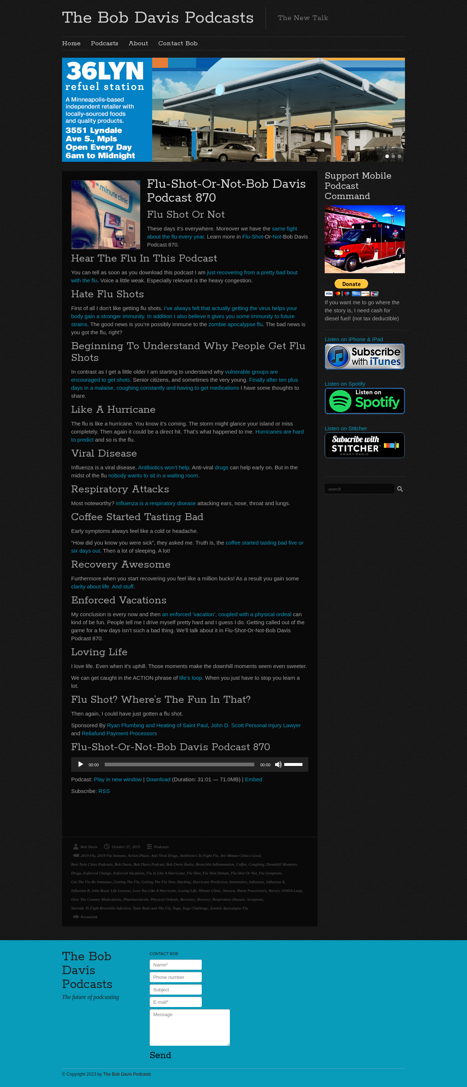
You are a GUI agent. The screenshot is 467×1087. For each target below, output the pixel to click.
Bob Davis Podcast (149, 864)
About (138, 43)
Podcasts (104, 43)
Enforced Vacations (128, 873)
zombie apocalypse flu (236, 324)
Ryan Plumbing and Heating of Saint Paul (157, 725)
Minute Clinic (209, 890)
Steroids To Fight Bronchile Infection (101, 908)
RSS (104, 791)
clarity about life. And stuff (102, 586)
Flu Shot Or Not (244, 873)
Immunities (238, 882)
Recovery (187, 899)
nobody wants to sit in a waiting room (153, 475)
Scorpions (255, 899)
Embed (253, 779)
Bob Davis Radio (180, 864)
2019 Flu (88, 855)
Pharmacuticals (136, 899)
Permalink (89, 917)
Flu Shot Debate (215, 873)
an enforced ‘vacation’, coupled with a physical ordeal (226, 614)
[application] (189, 764)
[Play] (80, 764)
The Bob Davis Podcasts (158, 17)
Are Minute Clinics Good (240, 855)
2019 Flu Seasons (111, 855)
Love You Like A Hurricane (154, 890)
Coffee (241, 864)
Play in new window (118, 779)
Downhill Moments (281, 864)
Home (71, 43)
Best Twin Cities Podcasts (92, 864)
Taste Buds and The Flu (152, 908)
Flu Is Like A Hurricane (165, 873)
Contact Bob (178, 43)
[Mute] (278, 764)
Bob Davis (89, 846)
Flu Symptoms (270, 873)
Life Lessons (121, 890)
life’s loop (191, 678)
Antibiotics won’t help (163, 467)
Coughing (256, 864)
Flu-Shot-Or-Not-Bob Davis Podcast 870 (226, 191)
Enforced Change (97, 873)
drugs (222, 467)
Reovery (203, 899)
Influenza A (275, 882)
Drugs (76, 873)
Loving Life (187, 890)
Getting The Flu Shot (158, 882)
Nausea (229, 890)
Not (277, 236)
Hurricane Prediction (210, 882)
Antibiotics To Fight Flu (199, 855)
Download (158, 779)
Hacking (184, 882)
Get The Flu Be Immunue (91, 882)
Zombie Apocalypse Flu (229, 908)
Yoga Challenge (195, 908)
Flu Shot (194, 873)
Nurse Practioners (251, 890)
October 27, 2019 (126, 846)
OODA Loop (292, 890)
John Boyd (100, 890)
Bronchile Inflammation (215, 864)
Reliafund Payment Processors (119, 733)
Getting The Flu (126, 882)
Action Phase (138, 855)
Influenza (256, 882)
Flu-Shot (252, 236)
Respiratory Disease (228, 899)
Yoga (177, 908)
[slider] (180, 764)
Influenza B (80, 890)
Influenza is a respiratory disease (156, 503)
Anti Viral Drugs (164, 855)
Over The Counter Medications (96, 899)
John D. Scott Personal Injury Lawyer (256, 725)
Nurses (274, 890)
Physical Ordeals (164, 899)
